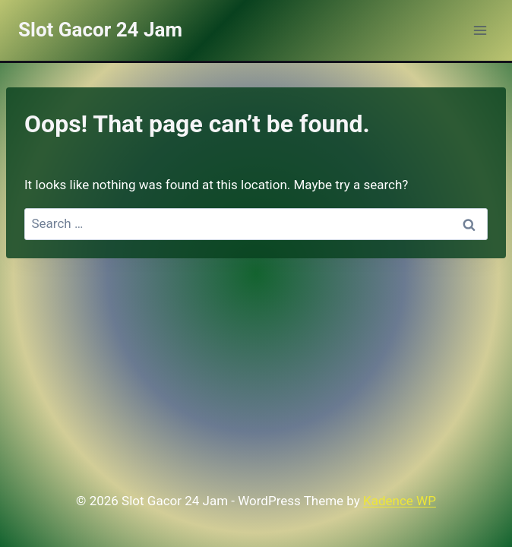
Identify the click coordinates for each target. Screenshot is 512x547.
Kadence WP (399, 500)
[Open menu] (480, 30)
